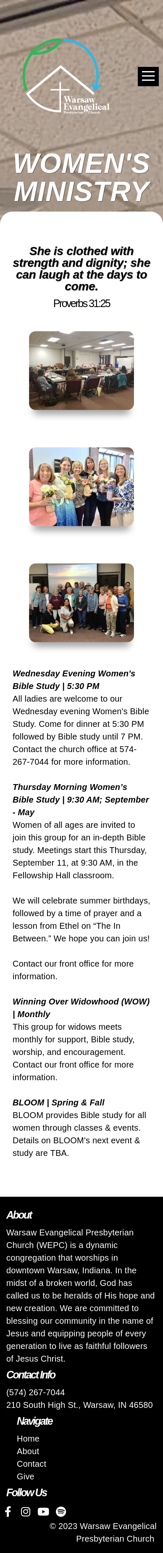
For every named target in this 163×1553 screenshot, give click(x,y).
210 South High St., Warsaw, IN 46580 (79, 1405)
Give (25, 1476)
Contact (31, 1463)
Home (28, 1438)
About (28, 1451)
